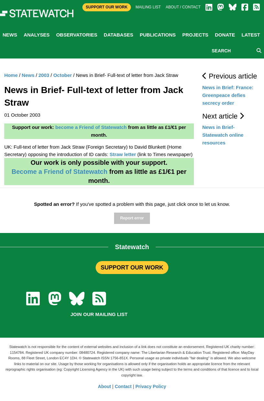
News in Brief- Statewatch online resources (223, 134)
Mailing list (148, 7)
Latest (250, 34)
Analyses (36, 34)
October (62, 75)
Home (11, 75)
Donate (225, 34)
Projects (195, 34)
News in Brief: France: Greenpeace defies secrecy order (227, 95)
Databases (118, 34)
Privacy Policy (150, 386)
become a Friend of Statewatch (91, 127)
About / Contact (183, 7)
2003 (43, 75)
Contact (123, 386)
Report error (132, 218)
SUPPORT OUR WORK (132, 267)
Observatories (76, 34)
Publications (157, 34)
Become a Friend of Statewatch (60, 171)
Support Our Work (106, 7)
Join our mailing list (99, 314)
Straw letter (123, 154)
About (104, 386)
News (10, 34)
